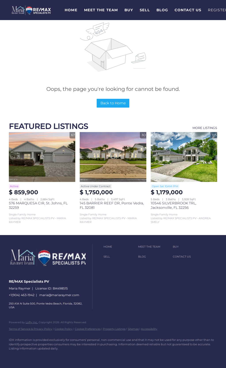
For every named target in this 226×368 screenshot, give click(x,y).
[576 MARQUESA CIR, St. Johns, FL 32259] (42, 157)
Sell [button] (145, 10)
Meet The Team (101, 10)
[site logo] (51, 273)
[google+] (78, 356)
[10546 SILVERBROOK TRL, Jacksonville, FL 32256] (184, 157)
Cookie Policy (64, 329)
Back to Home (113, 103)
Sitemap (133, 329)
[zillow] (39, 356)
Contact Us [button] (188, 10)
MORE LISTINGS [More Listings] (204, 128)
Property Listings (114, 329)
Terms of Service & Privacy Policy (30, 329)
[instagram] (52, 356)
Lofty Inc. (32, 322)
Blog (162, 10)
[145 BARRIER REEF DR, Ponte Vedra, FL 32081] (113, 157)
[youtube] (65, 356)
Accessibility (149, 329)
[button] (31, 10)
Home (71, 10)
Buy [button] (128, 10)
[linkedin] (27, 356)
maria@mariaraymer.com (59, 295)
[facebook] (14, 356)
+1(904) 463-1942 (21, 295)
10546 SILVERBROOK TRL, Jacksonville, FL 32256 (173, 205)
